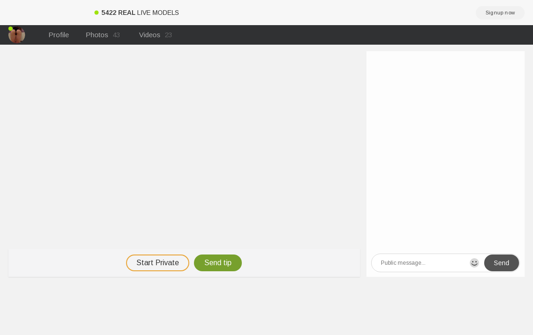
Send (501, 263)
